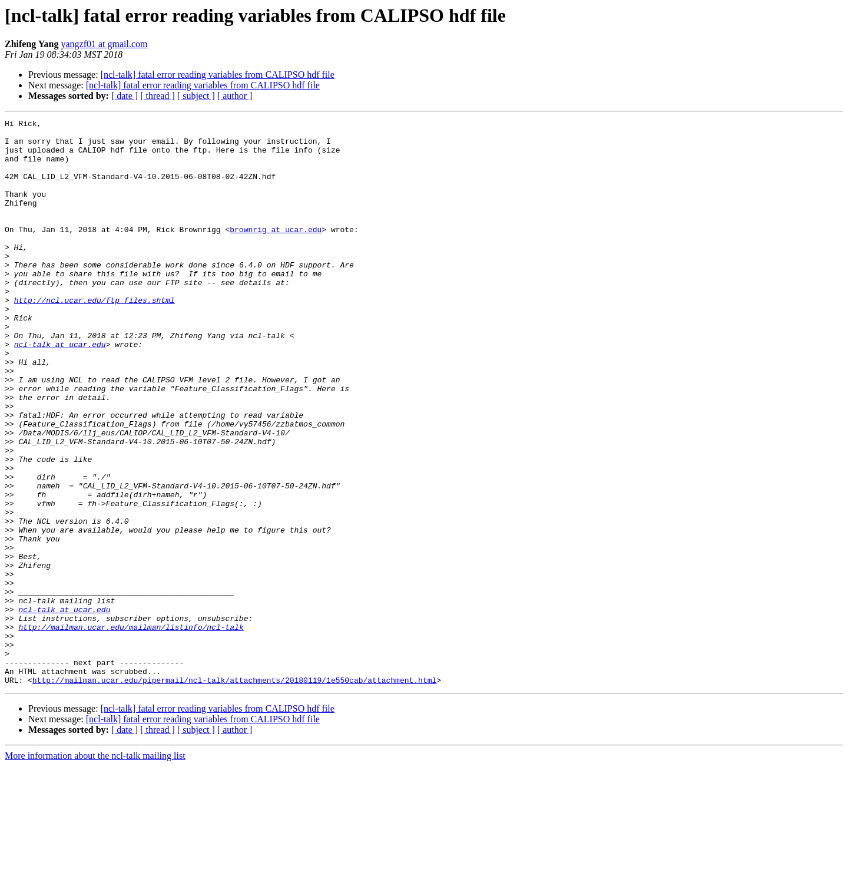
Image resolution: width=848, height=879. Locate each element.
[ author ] (235, 96)
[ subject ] (196, 96)
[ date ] (124, 96)
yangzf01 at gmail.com (104, 44)
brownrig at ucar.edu (276, 252)
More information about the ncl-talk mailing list (95, 869)
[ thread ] (157, 96)
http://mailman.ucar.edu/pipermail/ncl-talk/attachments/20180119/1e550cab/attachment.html (234, 793)
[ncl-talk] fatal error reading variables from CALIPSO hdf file (217, 75)
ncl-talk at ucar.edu (60, 390)
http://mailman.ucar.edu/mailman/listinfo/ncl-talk (130, 729)
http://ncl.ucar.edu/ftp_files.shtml (94, 337)
